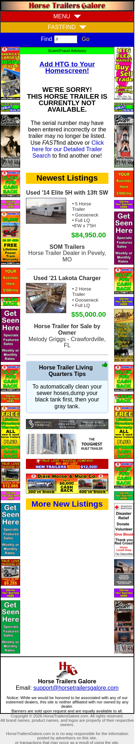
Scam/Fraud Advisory (67, 50)
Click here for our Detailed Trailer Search (68, 149)
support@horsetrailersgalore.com (76, 688)
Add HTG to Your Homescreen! (67, 67)
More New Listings (67, 503)
